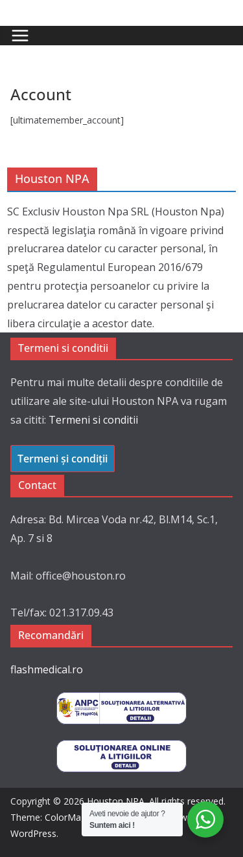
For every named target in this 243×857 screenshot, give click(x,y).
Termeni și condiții (62, 458)
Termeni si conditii (93, 420)
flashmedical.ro (46, 669)
